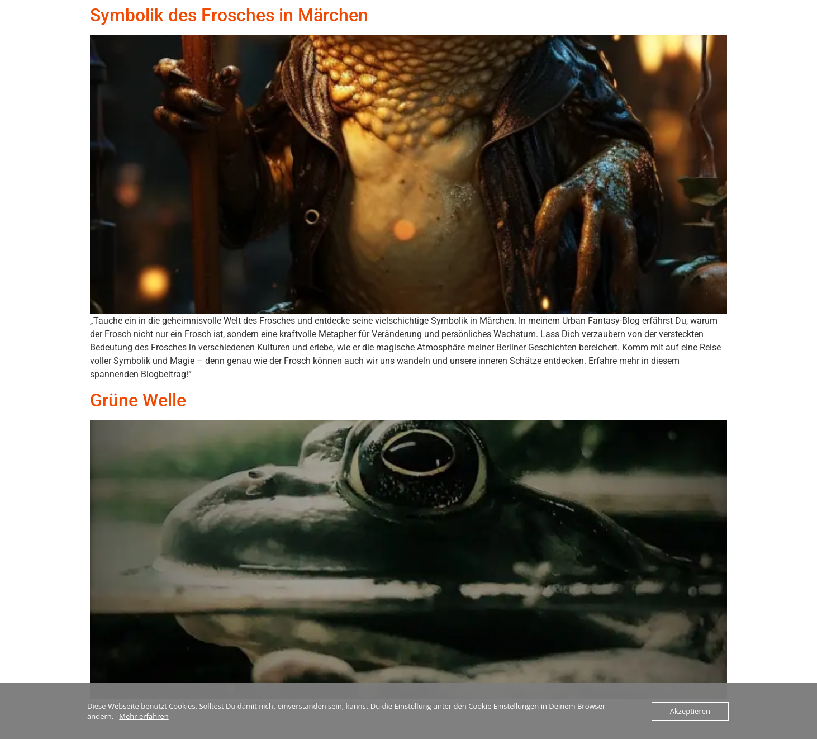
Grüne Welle (138, 400)
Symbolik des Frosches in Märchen (229, 15)
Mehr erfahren (143, 716)
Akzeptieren (690, 711)
